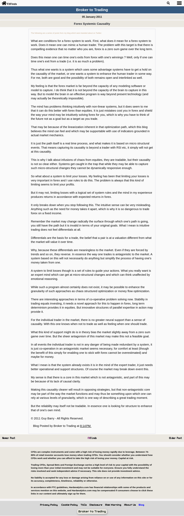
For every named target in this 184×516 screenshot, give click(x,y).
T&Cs (83, 505)
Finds (92, 438)
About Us (130, 505)
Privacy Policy (49, 505)
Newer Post (8, 438)
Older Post (175, 438)
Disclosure (95, 505)
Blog (141, 505)
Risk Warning (113, 505)
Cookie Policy (69, 505)
